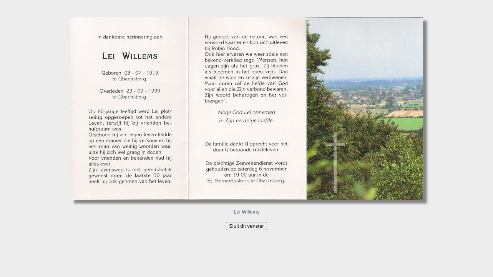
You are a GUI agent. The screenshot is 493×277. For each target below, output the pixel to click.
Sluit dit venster (246, 226)
